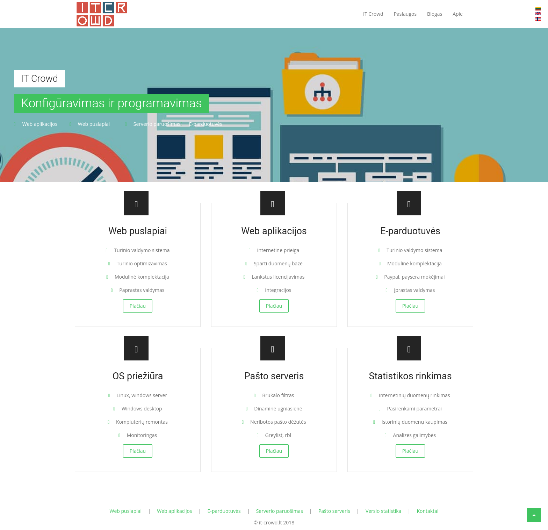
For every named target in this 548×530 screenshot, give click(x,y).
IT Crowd (373, 13)
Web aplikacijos (174, 511)
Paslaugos (405, 13)
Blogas (434, 13)
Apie (458, 13)
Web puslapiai (126, 511)
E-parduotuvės (224, 511)
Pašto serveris (334, 511)
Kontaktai (427, 511)
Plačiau (138, 305)
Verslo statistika (384, 511)
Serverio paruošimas (279, 511)
